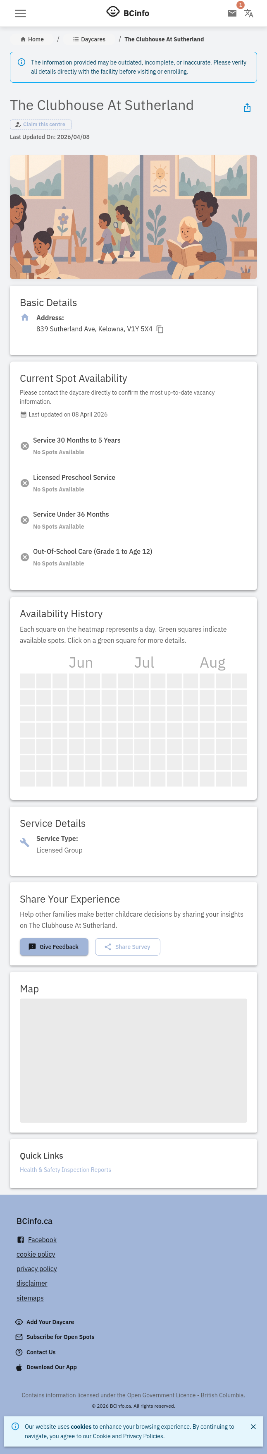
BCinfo (136, 13)
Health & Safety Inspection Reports (65, 1170)
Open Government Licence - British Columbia (185, 1395)
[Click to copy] (100, 329)
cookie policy (36, 1254)
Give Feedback (53, 947)
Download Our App (47, 1367)
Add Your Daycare (45, 1322)
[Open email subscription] (232, 13)
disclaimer (32, 1283)
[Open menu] (20, 13)
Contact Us (36, 1352)
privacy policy (37, 1269)
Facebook (37, 1240)
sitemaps (30, 1298)
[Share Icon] (247, 107)
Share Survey (127, 947)
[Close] (253, 1426)
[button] (41, 124)
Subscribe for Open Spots (55, 1337)
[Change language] (249, 13)
